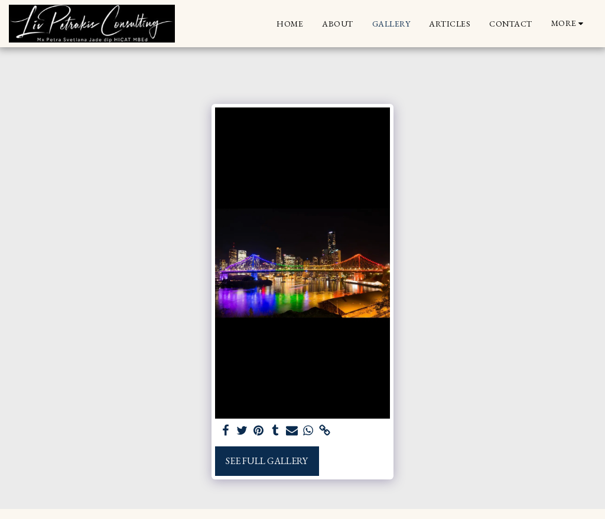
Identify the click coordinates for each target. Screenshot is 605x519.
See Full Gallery (267, 461)
